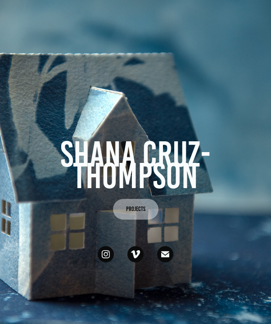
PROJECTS (135, 209)
